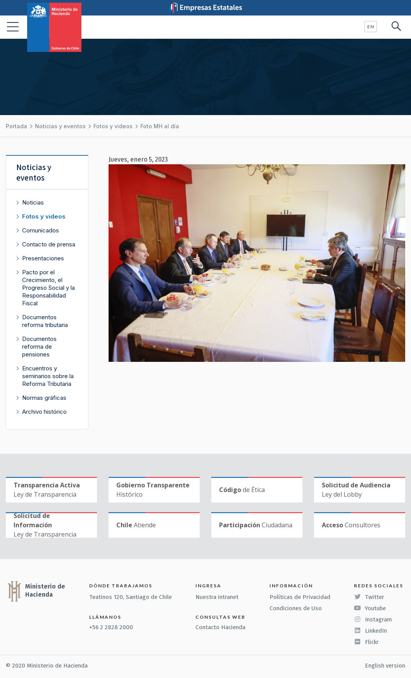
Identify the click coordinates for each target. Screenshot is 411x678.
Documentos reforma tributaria (45, 321)
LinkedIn (370, 630)
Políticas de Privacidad (299, 597)
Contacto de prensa (48, 244)
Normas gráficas (44, 397)
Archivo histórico (44, 411)
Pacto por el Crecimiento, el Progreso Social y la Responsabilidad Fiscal (48, 287)
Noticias (33, 202)
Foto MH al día (159, 126)
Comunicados (40, 230)
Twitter (369, 597)
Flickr (366, 641)
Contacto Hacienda (220, 627)
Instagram (373, 619)
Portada (16, 126)
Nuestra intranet (216, 597)
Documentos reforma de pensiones (39, 346)
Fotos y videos (113, 126)
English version (385, 665)
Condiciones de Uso (295, 608)
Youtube (370, 608)
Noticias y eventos (60, 126)
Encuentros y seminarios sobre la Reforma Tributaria (48, 376)
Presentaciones (43, 258)
